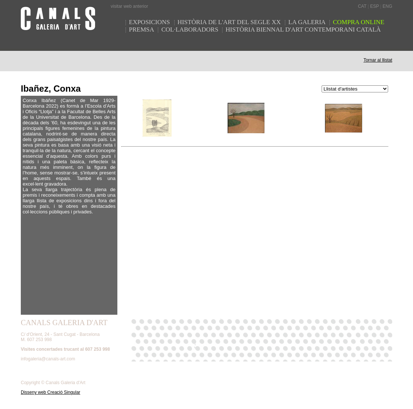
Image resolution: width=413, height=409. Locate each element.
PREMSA (141, 29)
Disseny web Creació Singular (50, 392)
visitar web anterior (129, 6)
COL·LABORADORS (189, 29)
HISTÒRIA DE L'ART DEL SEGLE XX (230, 22)
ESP (374, 6)
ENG (387, 6)
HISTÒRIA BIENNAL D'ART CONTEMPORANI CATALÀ (303, 29)
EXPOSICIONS (150, 22)
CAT (362, 6)
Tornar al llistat (378, 60)
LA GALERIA (307, 22)
